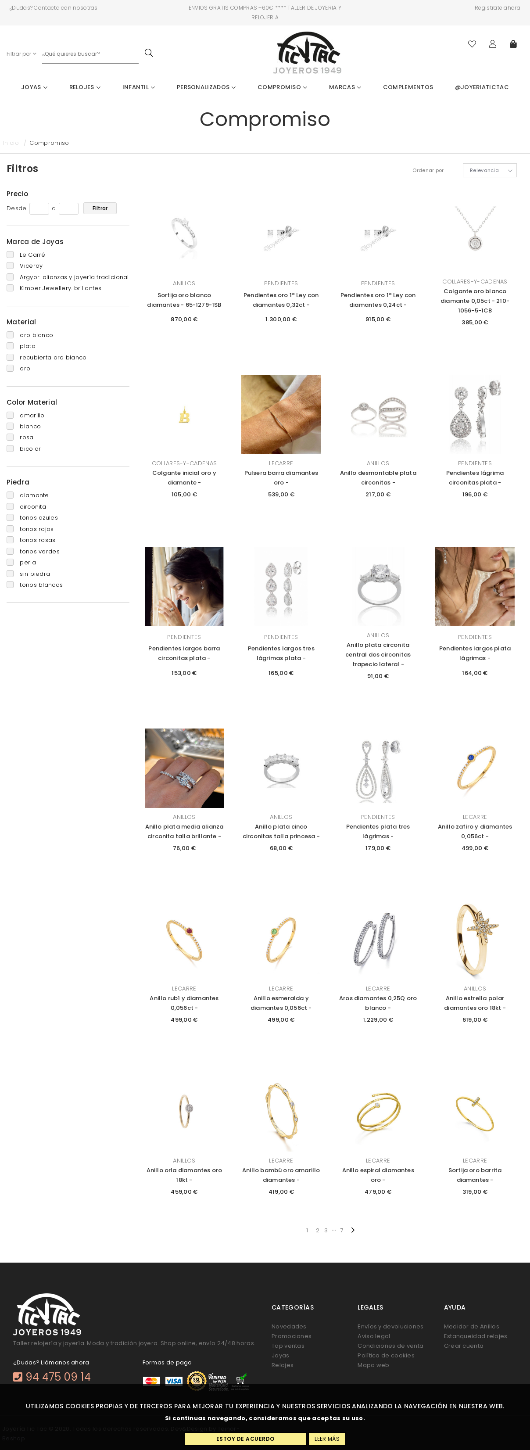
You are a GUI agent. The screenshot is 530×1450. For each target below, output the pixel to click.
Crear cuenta (464, 1346)
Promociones (292, 1336)
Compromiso (283, 87)
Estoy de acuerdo (245, 1439)
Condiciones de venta (390, 1346)
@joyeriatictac (482, 87)
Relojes (85, 87)
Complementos (408, 87)
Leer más (327, 1439)
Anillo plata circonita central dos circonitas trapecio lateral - (378, 654)
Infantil (138, 87)
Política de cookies (386, 1355)
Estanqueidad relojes (476, 1336)
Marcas (345, 87)
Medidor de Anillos (471, 1326)
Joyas (34, 87)
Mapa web (373, 1365)
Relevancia (484, 170)
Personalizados (206, 87)
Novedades (289, 1326)
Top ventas (288, 1346)
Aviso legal (374, 1336)
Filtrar (100, 208)
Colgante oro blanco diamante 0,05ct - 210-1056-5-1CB (474, 301)
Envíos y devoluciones (390, 1326)
